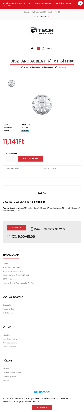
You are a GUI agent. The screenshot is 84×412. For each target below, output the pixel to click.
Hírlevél (6, 380)
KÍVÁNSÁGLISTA (12, 169)
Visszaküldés (8, 309)
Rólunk (5, 263)
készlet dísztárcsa (38, 208)
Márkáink (6, 335)
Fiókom (26, 12)
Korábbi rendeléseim (12, 372)
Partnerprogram (10, 343)
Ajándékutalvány (10, 339)
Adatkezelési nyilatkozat (13, 271)
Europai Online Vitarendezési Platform (19, 283)
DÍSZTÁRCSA (32, 67)
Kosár (50, 12)
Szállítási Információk (12, 267)
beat (21, 208)
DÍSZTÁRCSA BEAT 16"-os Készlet (53, 67)
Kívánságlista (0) (39, 12)
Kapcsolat (16, 228)
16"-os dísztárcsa (54, 208)
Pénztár (58, 12)
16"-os (27, 208)
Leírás (42, 193)
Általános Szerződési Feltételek (16, 275)
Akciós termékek (10, 347)
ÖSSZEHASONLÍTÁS (51, 169)
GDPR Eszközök (9, 279)
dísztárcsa (14, 208)
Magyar (43, 16)
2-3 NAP (25, 131)
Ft (34, 16)
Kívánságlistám (9, 376)
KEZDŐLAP (22, 67)
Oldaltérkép (8, 313)
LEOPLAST (25, 124)
